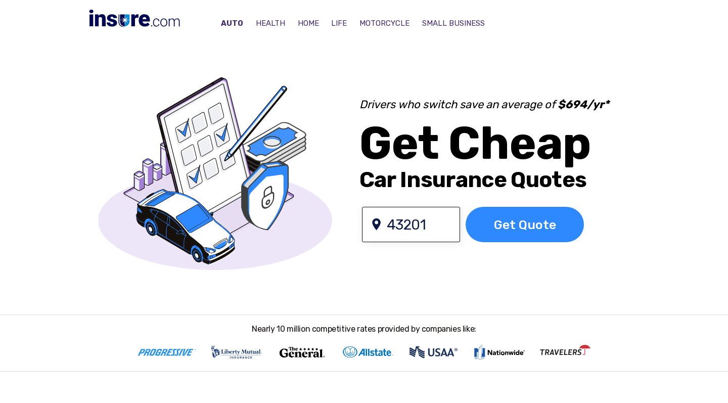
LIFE (339, 23)
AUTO (232, 23)
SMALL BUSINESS (453, 23)
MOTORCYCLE (384, 23)
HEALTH (270, 23)
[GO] (525, 224)
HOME (308, 23)
